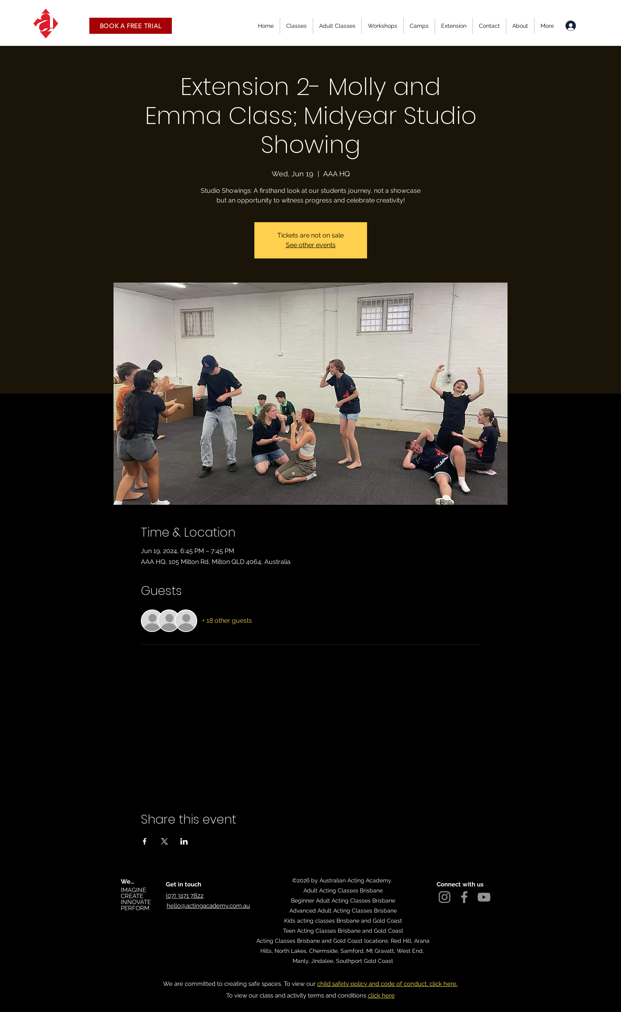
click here (381, 995)
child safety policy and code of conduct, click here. (387, 983)
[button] (130, 26)
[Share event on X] (164, 841)
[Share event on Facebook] (145, 841)
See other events (311, 245)
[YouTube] (484, 897)
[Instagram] (444, 897)
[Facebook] (464, 897)
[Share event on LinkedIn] (184, 841)
